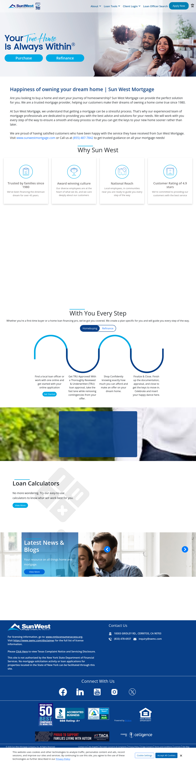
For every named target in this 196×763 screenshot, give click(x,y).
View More (20, 505)
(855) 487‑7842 (83, 138)
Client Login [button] (130, 6)
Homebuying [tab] (90, 328)
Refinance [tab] (107, 328)
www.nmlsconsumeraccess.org (64, 636)
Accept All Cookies (166, 755)
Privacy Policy (63, 758)
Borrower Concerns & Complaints (113, 747)
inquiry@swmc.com (150, 638)
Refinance (65, 57)
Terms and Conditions (163, 747)
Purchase (24, 57)
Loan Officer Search (155, 6)
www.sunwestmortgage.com (35, 138)
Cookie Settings (144, 755)
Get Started (49, 394)
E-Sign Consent (147, 747)
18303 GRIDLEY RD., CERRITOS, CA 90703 (137, 633)
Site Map (185, 747)
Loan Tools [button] (110, 6)
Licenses (177, 747)
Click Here (22, 651)
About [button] (94, 6)
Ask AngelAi (93, 747)
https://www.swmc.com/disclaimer (33, 640)
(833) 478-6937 (122, 638)
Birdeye (128, 720)
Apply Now (179, 6)
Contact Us (82, 747)
